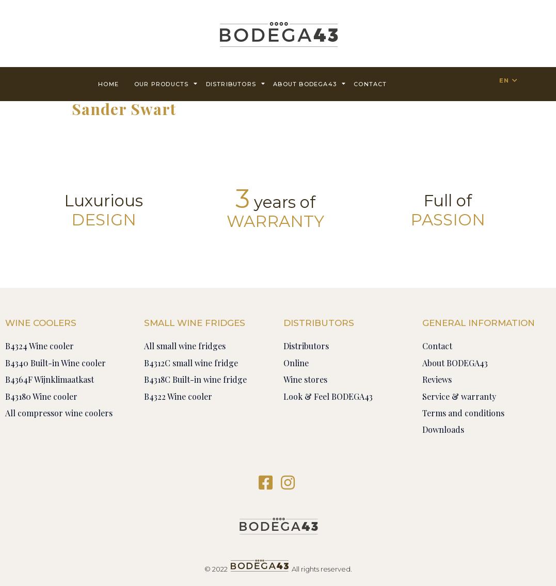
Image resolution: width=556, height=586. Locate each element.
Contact (437, 345)
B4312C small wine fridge (191, 362)
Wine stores (305, 379)
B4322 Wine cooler (178, 396)
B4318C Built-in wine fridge (195, 379)
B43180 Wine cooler (41, 396)
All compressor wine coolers (59, 413)
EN (504, 80)
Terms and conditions (463, 413)
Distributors (236, 83)
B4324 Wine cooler (39, 345)
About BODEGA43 (309, 83)
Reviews (437, 379)
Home (108, 84)
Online (296, 362)
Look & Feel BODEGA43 (328, 396)
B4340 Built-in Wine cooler (55, 362)
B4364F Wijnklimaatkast (49, 379)
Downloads (443, 429)
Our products (166, 83)
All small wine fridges (185, 345)
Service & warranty (459, 396)
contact (370, 84)
